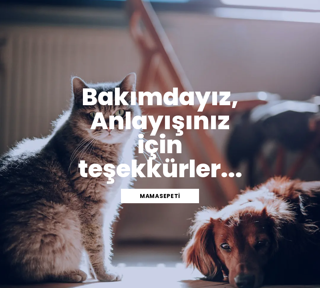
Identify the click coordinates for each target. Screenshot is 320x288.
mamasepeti (160, 196)
